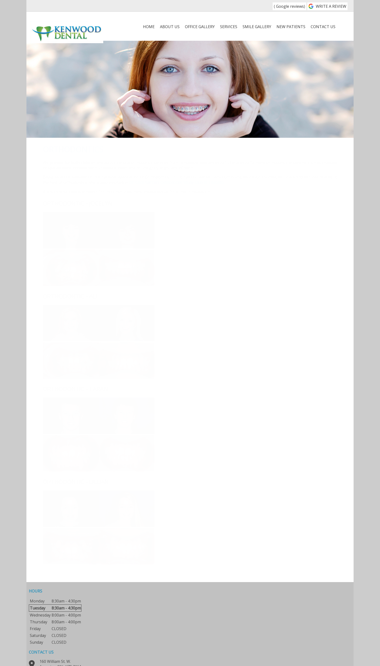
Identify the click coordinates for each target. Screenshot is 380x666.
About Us (170, 26)
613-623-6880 (183, 6)
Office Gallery (200, 26)
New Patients (291, 26)
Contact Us (323, 26)
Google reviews (289, 6)
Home (149, 26)
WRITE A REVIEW (331, 6)
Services (228, 26)
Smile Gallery (257, 26)
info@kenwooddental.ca (168, 627)
